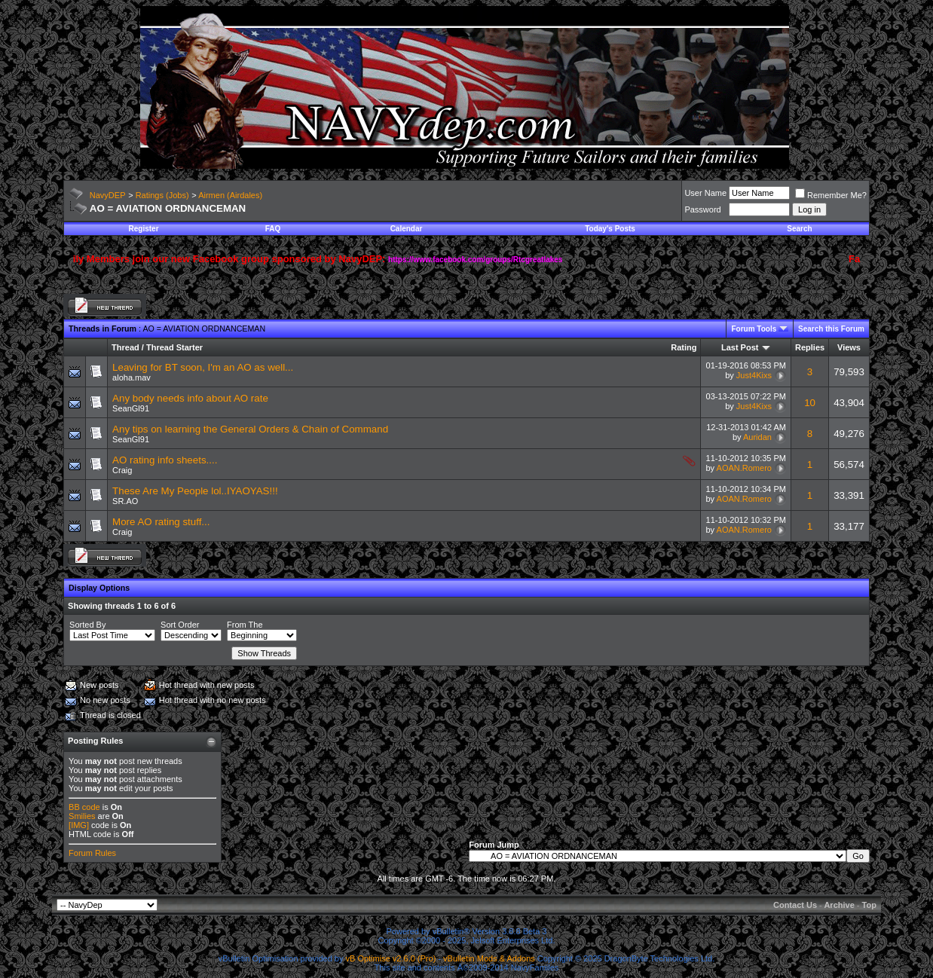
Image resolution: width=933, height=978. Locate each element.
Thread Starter (174, 347)
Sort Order (180, 624)
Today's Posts (610, 229)
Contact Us (795, 904)
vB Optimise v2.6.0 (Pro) (391, 958)
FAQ (273, 229)
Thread (125, 347)
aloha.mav (131, 377)
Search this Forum (831, 329)
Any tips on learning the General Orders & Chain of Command (250, 429)
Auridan (757, 437)
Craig (122, 470)
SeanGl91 (130, 408)
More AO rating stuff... (161, 521)
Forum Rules (92, 852)
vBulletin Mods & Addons (489, 958)
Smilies (82, 816)
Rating (683, 347)
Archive (839, 904)
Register (144, 229)
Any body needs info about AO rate (190, 398)
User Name (705, 192)
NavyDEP (108, 195)
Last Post (740, 347)
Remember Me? (831, 195)
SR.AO (125, 501)
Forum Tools (753, 329)
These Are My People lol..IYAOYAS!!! (195, 491)
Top (869, 904)
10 (809, 402)
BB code (84, 806)
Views (849, 347)
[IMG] (79, 825)
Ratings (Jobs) (162, 195)
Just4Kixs (754, 375)
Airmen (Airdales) (230, 195)
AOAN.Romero (744, 467)
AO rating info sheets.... (164, 460)
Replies (809, 347)
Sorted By (87, 624)
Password (702, 209)
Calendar (406, 229)
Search (799, 229)
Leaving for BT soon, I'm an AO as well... (202, 367)
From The (244, 624)
